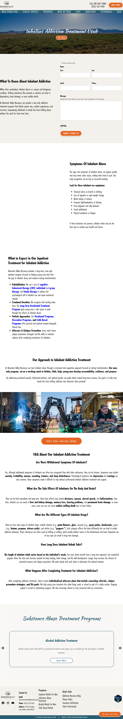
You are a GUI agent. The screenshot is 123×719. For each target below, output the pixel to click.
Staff (78, 11)
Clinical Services (30, 11)
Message (63, 96)
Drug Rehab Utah (10, 11)
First (61, 70)
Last (93, 70)
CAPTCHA (63, 126)
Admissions (90, 11)
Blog (119, 11)
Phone (94, 83)
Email (62, 83)
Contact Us (23, 692)
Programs (48, 11)
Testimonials (106, 11)
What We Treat (64, 11)
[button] (2, 412)
